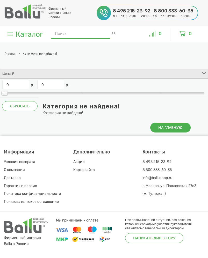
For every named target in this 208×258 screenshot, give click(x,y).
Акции (79, 162)
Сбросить (20, 106)
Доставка (12, 178)
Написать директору (154, 237)
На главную (170, 127)
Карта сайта (84, 170)
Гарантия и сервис (20, 186)
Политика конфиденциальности (32, 193)
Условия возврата (19, 162)
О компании (14, 170)
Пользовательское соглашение (31, 202)
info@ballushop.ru (157, 178)
